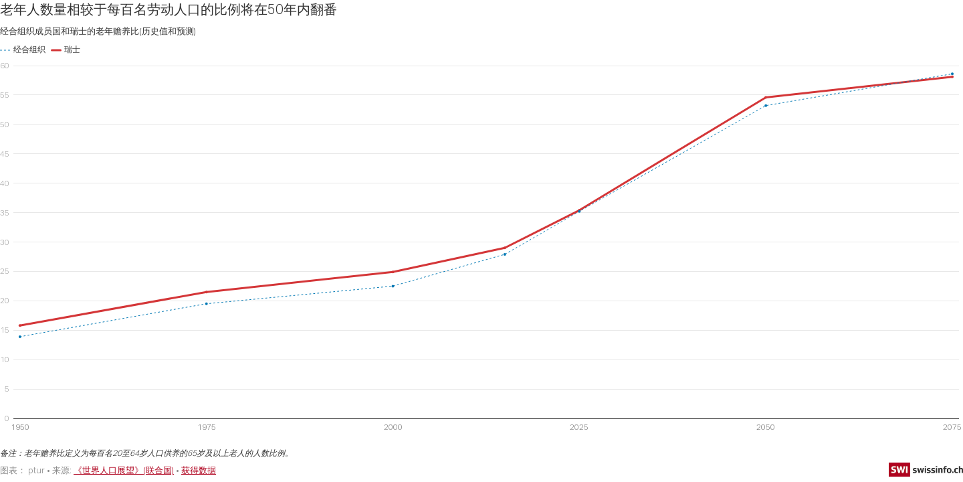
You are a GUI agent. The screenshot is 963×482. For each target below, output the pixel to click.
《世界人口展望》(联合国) (124, 470)
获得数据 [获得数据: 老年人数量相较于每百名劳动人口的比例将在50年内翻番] (198, 470)
